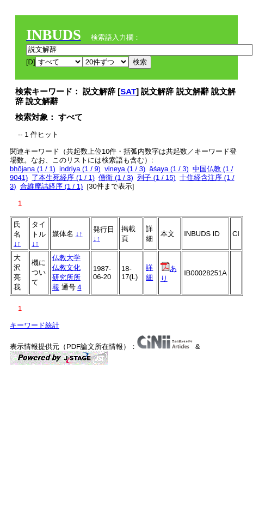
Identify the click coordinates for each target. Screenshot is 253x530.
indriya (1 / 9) (80, 169)
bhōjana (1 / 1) (32, 169)
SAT (128, 91)
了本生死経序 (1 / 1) (63, 177)
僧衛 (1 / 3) (115, 177)
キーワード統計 (34, 325)
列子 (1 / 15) (156, 177)
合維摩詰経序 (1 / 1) (51, 186)
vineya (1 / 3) (124, 169)
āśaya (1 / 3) (169, 169)
